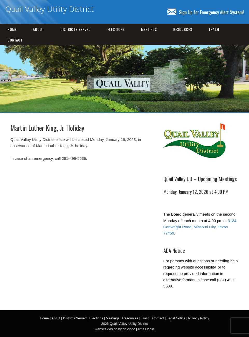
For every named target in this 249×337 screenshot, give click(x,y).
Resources (182, 29)
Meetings (149, 29)
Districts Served (75, 29)
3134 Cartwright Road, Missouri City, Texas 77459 (200, 227)
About (38, 29)
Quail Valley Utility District (49, 9)
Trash (214, 29)
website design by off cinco (115, 329)
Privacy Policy (198, 318)
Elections (116, 29)
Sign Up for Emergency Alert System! (205, 12)
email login (146, 329)
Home (12, 29)
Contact (15, 40)
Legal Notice (176, 318)
